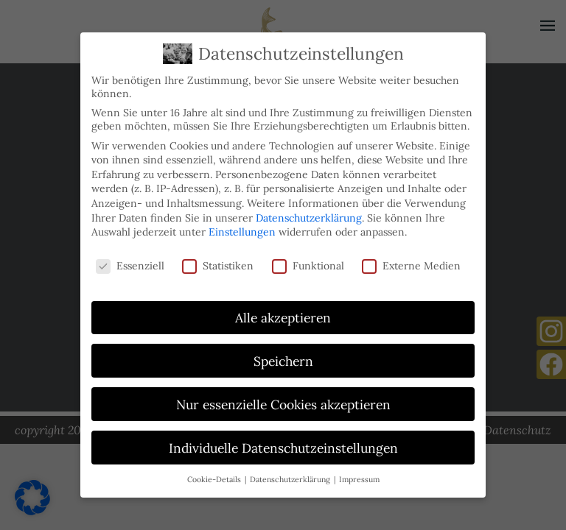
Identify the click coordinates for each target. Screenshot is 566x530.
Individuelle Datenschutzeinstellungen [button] (283, 444)
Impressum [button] (359, 475)
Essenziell (130, 262)
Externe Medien (411, 262)
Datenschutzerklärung (309, 214)
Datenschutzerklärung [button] (291, 475)
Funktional (308, 262)
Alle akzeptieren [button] (283, 313)
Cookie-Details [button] (215, 475)
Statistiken (218, 262)
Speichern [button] (283, 357)
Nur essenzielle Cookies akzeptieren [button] (283, 400)
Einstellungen (242, 228)
